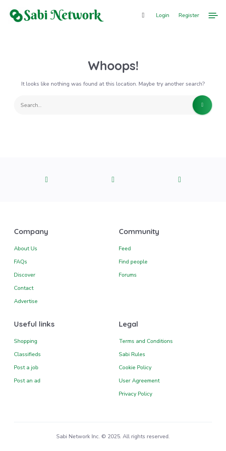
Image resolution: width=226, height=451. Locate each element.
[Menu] (213, 15)
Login (162, 15)
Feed (125, 248)
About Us (25, 248)
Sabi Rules (132, 354)
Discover (24, 275)
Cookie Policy (135, 367)
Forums (128, 275)
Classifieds (27, 354)
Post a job (26, 367)
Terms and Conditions (146, 341)
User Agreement (139, 380)
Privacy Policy (135, 394)
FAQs (20, 261)
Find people (133, 261)
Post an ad (27, 380)
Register (189, 15)
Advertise (26, 301)
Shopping (25, 341)
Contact (23, 288)
